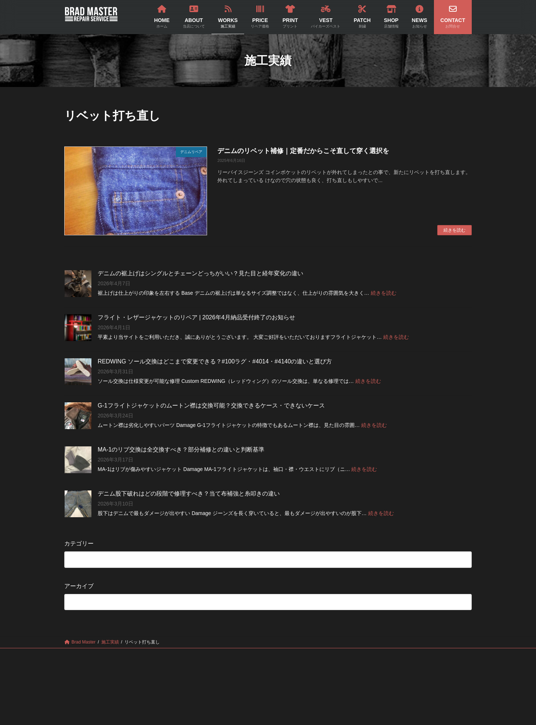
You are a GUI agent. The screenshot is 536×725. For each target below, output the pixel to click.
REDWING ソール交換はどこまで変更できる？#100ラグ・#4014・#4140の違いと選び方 (215, 361)
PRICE (215, 654)
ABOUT (142, 654)
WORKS (179, 654)
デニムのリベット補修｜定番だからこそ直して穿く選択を (303, 151)
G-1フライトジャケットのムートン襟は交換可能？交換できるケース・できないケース (211, 405)
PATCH (319, 654)
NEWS (388, 654)
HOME (106, 654)
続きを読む (454, 230)
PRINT (250, 654)
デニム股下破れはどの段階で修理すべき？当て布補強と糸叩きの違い (189, 493)
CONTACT (426, 654)
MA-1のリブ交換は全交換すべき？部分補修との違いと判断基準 (181, 449)
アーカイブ (79, 586)
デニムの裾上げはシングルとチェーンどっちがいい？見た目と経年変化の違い (200, 273)
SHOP (354, 654)
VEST (284, 654)
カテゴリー (79, 543)
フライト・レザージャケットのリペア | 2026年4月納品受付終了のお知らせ (196, 317)
